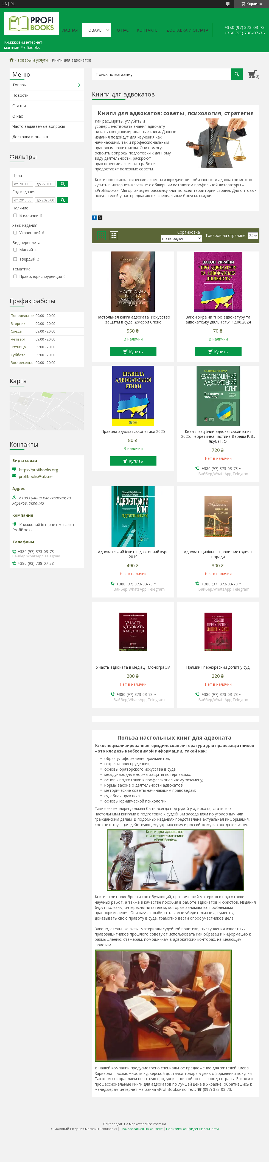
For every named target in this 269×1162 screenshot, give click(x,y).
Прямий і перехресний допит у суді (218, 667)
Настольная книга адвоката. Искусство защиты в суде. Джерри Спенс (133, 320)
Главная (69, 30)
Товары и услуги (32, 60)
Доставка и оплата (187, 30)
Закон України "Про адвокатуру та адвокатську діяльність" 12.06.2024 (218, 320)
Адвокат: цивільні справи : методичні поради (218, 554)
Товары (94, 30)
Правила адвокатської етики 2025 (133, 431)
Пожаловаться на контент (141, 1129)
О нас (123, 30)
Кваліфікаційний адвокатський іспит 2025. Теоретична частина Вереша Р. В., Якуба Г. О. (218, 436)
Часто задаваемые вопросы (38, 126)
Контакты (147, 30)
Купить (136, 351)
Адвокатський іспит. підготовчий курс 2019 (133, 554)
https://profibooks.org (38, 469)
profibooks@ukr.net (36, 476)
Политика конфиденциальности (192, 1129)
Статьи (19, 105)
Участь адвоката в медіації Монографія (133, 667)
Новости (20, 95)
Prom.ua (159, 1124)
